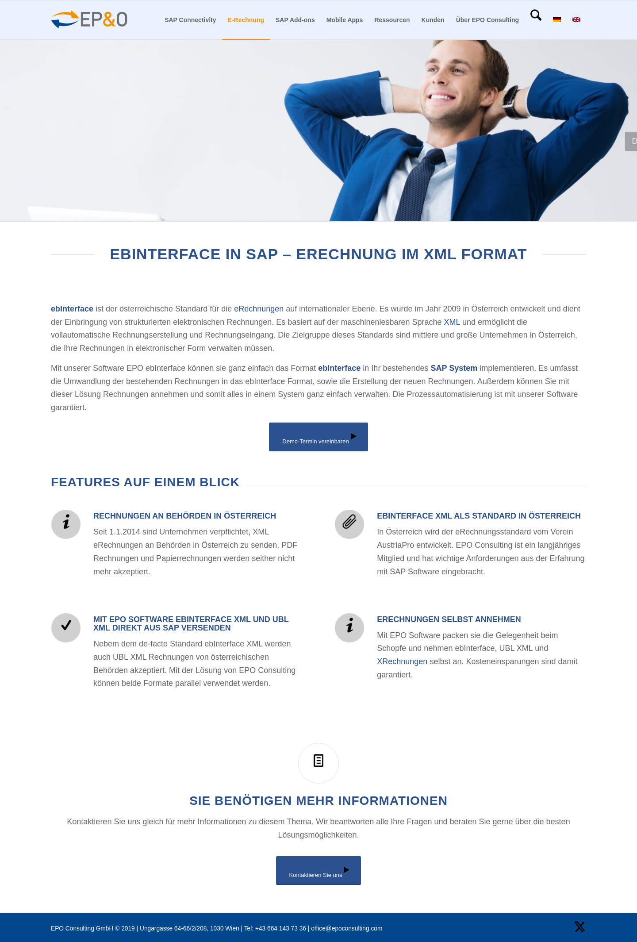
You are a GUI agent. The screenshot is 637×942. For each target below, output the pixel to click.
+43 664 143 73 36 (280, 928)
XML (452, 322)
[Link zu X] (579, 926)
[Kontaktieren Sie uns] (318, 870)
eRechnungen (259, 308)
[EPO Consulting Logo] (89, 19)
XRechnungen (402, 661)
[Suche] (536, 19)
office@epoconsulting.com (346, 928)
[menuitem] (190, 19)
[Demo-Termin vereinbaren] (318, 437)
